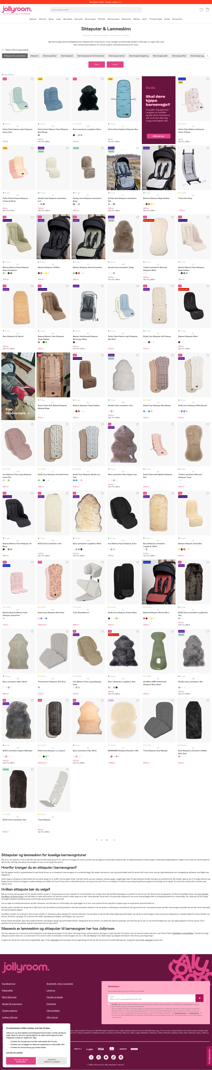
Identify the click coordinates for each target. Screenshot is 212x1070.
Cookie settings (9, 1010)
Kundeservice (8, 983)
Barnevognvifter (179, 56)
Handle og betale (55, 997)
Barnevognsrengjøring (138, 56)
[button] (201, 10)
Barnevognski (67, 56)
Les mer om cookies (14, 1052)
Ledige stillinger (10, 1017)
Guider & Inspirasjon (12, 1004)
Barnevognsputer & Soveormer (91, 56)
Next (207, 56)
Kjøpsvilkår (7, 990)
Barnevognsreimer (117, 56)
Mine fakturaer (9, 997)
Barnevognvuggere (199, 56)
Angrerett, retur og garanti (60, 983)
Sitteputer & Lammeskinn (120, 35)
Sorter (115, 64)
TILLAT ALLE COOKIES (21, 1061)
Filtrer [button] (96, 64)
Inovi (199, 894)
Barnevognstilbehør (101, 35)
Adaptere (34, 56)
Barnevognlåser (50, 56)
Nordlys (205, 894)
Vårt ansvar (52, 1017)
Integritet (51, 1004)
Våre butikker (53, 1010)
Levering (51, 990)
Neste (114, 840)
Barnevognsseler (160, 56)
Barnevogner (87, 35)
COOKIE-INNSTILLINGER (52, 1061)
